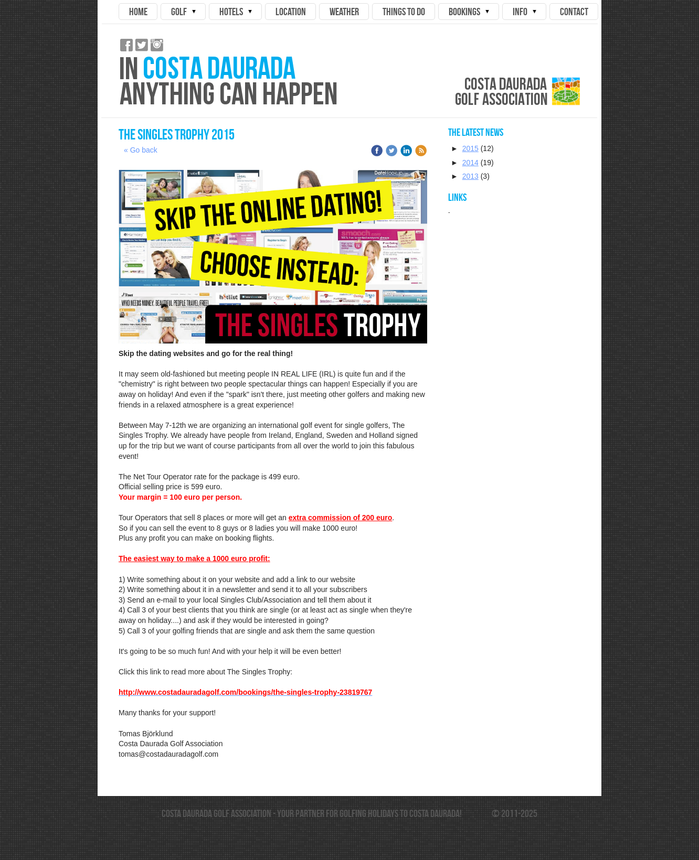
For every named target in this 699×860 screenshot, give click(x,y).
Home (138, 11)
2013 (470, 176)
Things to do (404, 11)
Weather (344, 11)
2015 (470, 148)
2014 (470, 162)
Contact (574, 11)
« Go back (140, 150)
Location (291, 11)
